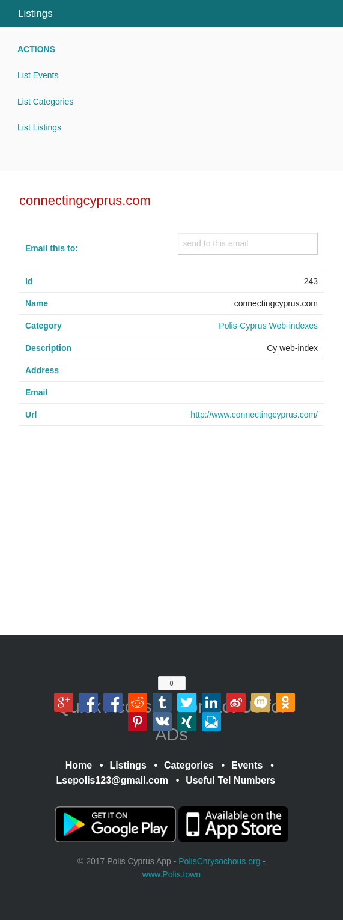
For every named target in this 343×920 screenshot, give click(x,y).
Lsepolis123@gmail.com (112, 780)
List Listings (39, 127)
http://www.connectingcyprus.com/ (254, 414)
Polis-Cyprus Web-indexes (268, 326)
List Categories (45, 101)
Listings (35, 13)
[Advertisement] (171, 536)
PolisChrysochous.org (219, 861)
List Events (37, 75)
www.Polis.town (171, 874)
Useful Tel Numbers (230, 780)
